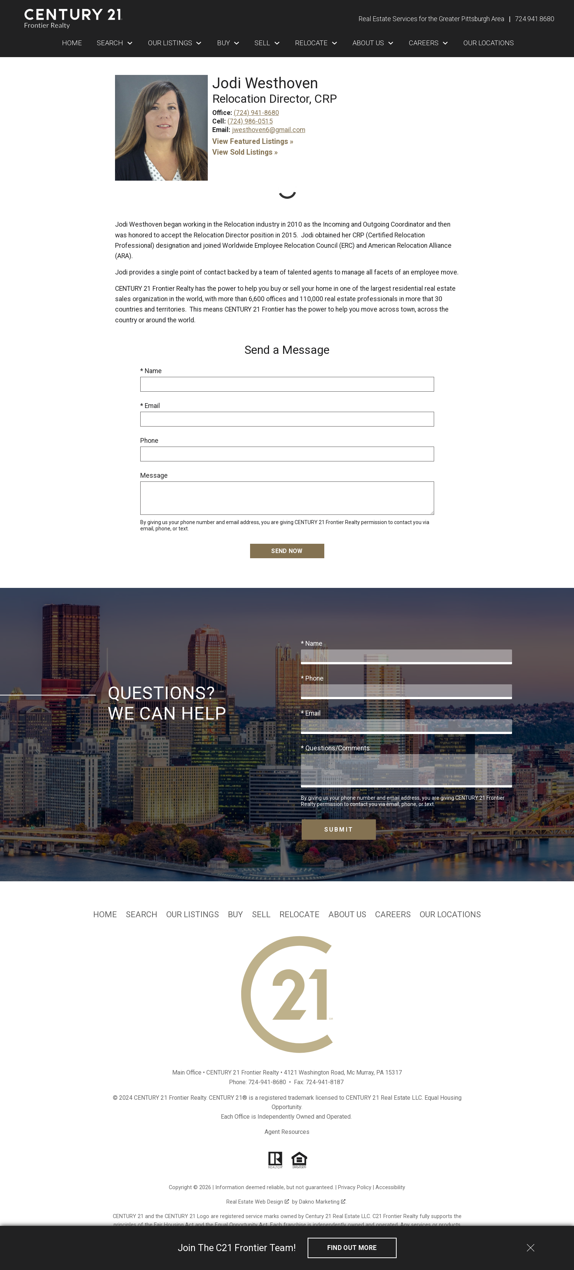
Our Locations (488, 43)
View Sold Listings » (245, 152)
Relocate (299, 914)
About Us (347, 914)
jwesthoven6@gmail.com (268, 130)
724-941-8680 (267, 1082)
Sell (261, 914)
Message (154, 475)
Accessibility (390, 1187)
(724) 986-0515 (250, 121)
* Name (151, 371)
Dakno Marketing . (323, 1202)
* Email (150, 405)
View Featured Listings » (252, 141)
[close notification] (531, 1245)
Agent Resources (287, 1131)
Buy (235, 914)
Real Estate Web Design (257, 1202)
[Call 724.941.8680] (534, 19)
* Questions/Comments (335, 748)
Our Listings (192, 914)
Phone (149, 440)
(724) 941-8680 (256, 112)
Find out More (352, 1247)
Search (141, 914)
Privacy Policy (354, 1187)
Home (72, 43)
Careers (393, 914)
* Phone (312, 678)
